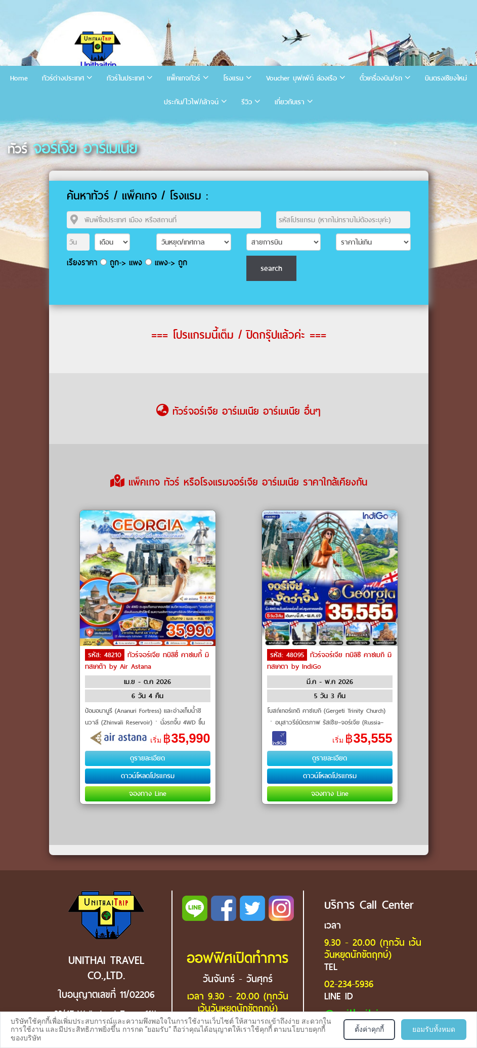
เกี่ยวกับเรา (290, 102)
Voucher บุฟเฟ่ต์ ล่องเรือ (301, 78)
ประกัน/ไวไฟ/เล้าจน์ (191, 102)
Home (19, 78)
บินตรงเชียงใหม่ (446, 78)
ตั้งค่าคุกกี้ (369, 1029)
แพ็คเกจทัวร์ (183, 78)
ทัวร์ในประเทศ (125, 78)
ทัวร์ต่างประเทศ (63, 78)
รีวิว (246, 102)
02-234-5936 (348, 984)
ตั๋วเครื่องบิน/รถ (381, 78)
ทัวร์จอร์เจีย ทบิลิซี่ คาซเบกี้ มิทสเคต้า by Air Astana (147, 660)
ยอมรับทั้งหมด (433, 1029)
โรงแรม (233, 78)
